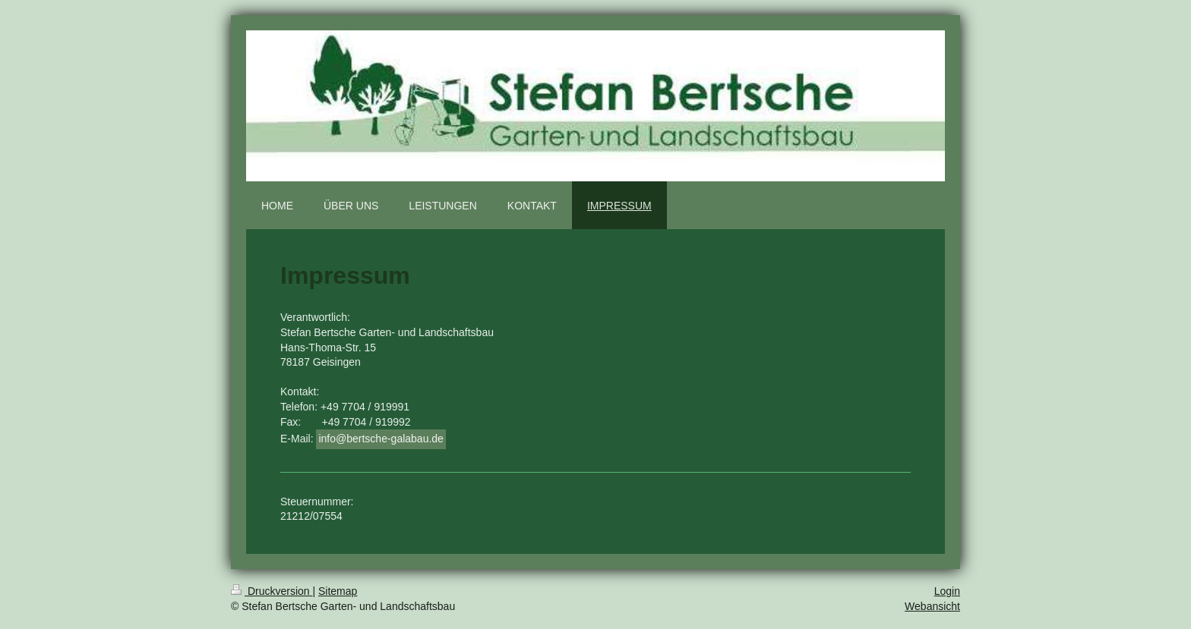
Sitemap (337, 591)
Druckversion (271, 591)
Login (947, 591)
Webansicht (932, 606)
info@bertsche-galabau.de (380, 438)
